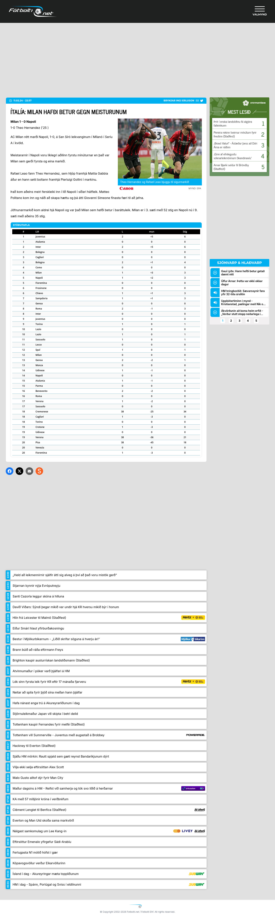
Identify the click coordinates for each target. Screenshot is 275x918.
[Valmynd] (259, 11)
